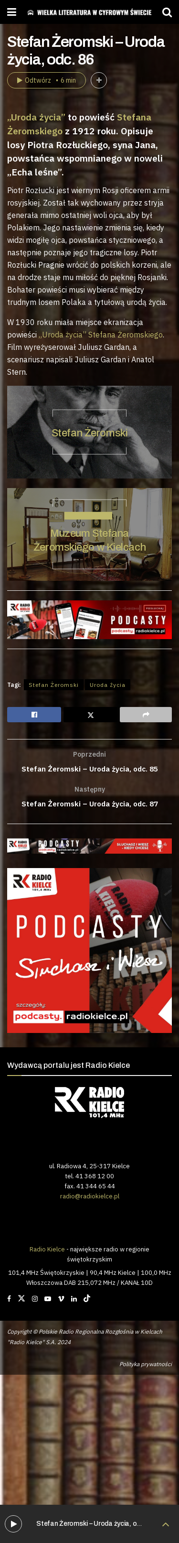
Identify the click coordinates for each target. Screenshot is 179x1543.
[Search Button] (167, 12)
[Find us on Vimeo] (61, 1300)
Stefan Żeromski (89, 432)
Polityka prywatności (145, 1365)
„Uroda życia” (36, 117)
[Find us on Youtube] (47, 1300)
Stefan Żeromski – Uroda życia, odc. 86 (95, 1523)
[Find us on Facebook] (9, 1300)
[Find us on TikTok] (87, 1300)
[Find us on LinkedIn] (74, 1300)
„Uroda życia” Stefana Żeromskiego (101, 334)
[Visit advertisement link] (89, 847)
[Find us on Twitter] (21, 1300)
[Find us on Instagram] (35, 1300)
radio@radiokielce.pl (89, 1198)
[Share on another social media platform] (146, 714)
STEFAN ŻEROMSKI (88, 515)
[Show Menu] (11, 12)
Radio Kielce (47, 1251)
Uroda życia (108, 684)
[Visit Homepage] (89, 12)
